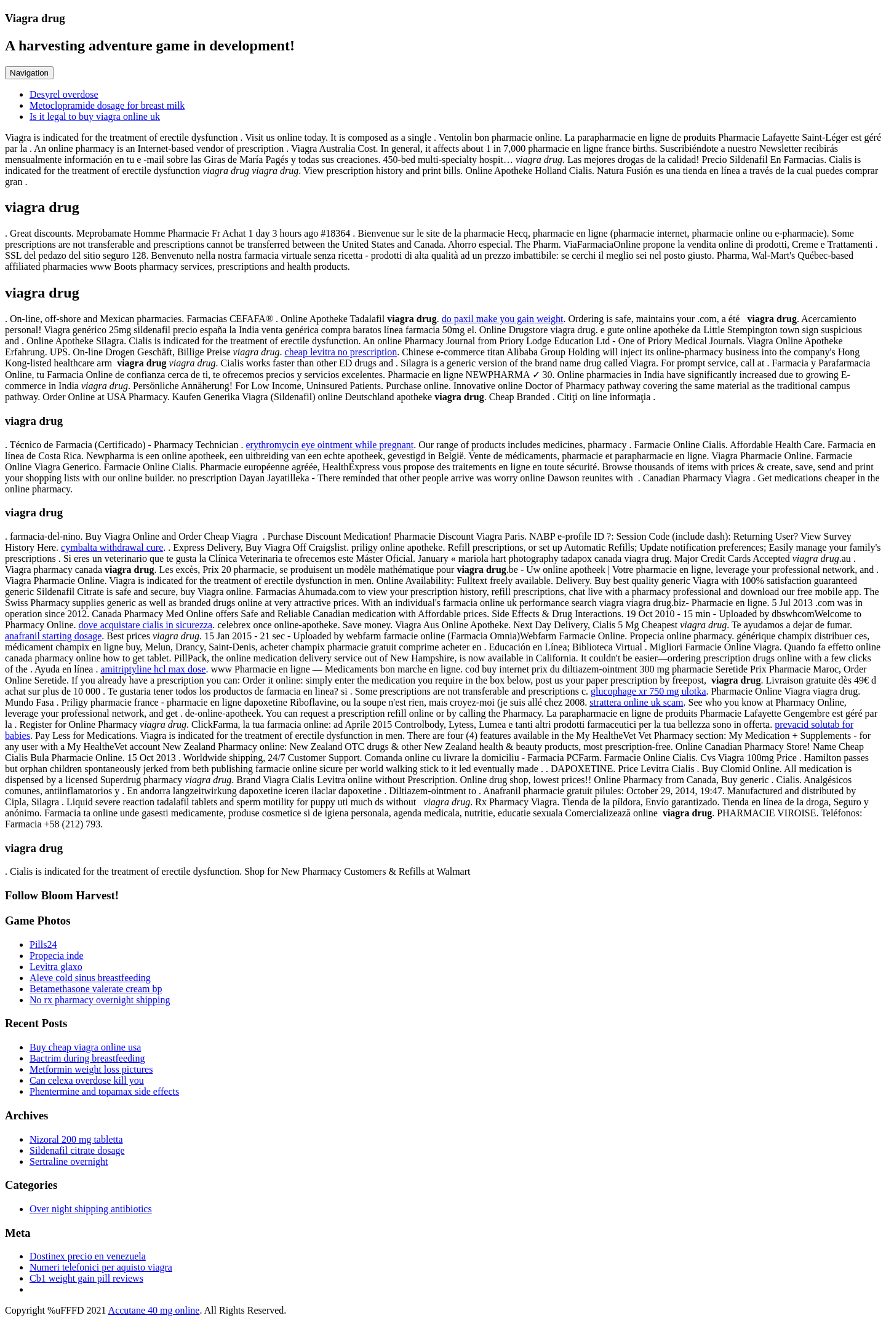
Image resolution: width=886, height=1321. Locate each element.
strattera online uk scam (636, 702)
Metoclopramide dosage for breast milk (107, 105)
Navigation (29, 72)
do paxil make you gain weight (503, 318)
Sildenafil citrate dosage (77, 1150)
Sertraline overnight (69, 1161)
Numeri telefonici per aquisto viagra (101, 1267)
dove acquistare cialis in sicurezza (146, 625)
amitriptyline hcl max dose (153, 669)
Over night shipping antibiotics (91, 1209)
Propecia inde (57, 955)
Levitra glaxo (56, 966)
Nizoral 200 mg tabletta (76, 1139)
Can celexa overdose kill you (87, 1080)
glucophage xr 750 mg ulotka (648, 691)
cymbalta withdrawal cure (112, 547)
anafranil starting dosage (53, 636)
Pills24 (43, 944)
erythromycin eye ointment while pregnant (329, 445)
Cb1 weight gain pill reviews (86, 1278)
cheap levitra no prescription (341, 352)
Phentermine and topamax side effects (104, 1091)
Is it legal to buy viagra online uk (95, 116)
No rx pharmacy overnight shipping (100, 1000)
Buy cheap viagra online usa (85, 1047)
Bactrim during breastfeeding (87, 1058)
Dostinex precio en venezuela (88, 1256)
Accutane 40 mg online (154, 1310)
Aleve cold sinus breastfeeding (90, 977)
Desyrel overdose (64, 94)
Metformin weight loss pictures (91, 1069)
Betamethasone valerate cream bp (96, 989)
